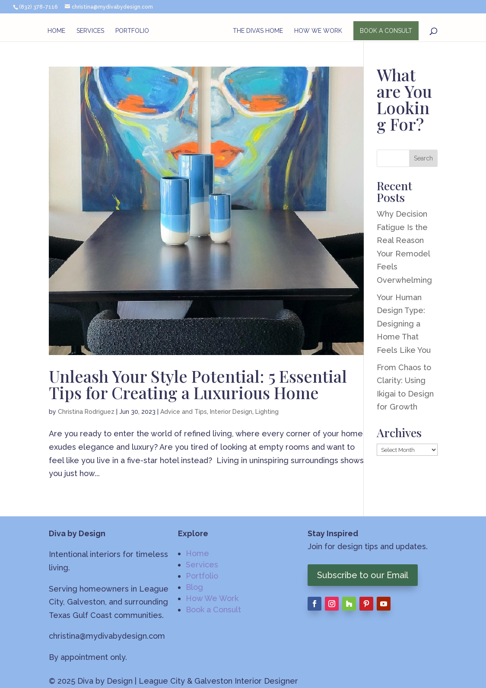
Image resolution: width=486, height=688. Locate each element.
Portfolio (132, 31)
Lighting (267, 411)
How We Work (318, 31)
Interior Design (231, 411)
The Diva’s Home (258, 31)
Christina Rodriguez (86, 411)
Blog (194, 587)
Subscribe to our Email (362, 575)
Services (90, 31)
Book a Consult (213, 609)
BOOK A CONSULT (386, 30)
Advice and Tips (183, 411)
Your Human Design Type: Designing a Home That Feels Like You (404, 324)
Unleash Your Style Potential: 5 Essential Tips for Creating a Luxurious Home (198, 384)
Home (56, 31)
